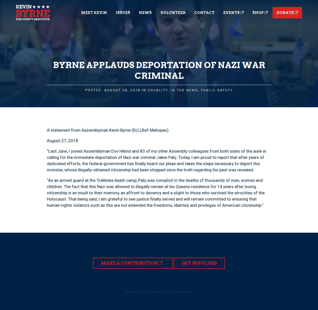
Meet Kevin (94, 13)
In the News (184, 90)
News (145, 13)
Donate (287, 13)
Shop (260, 13)
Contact (204, 13)
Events (233, 13)
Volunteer (173, 13)
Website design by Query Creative (159, 292)
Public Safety (217, 90)
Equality (158, 90)
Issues (123, 13)
